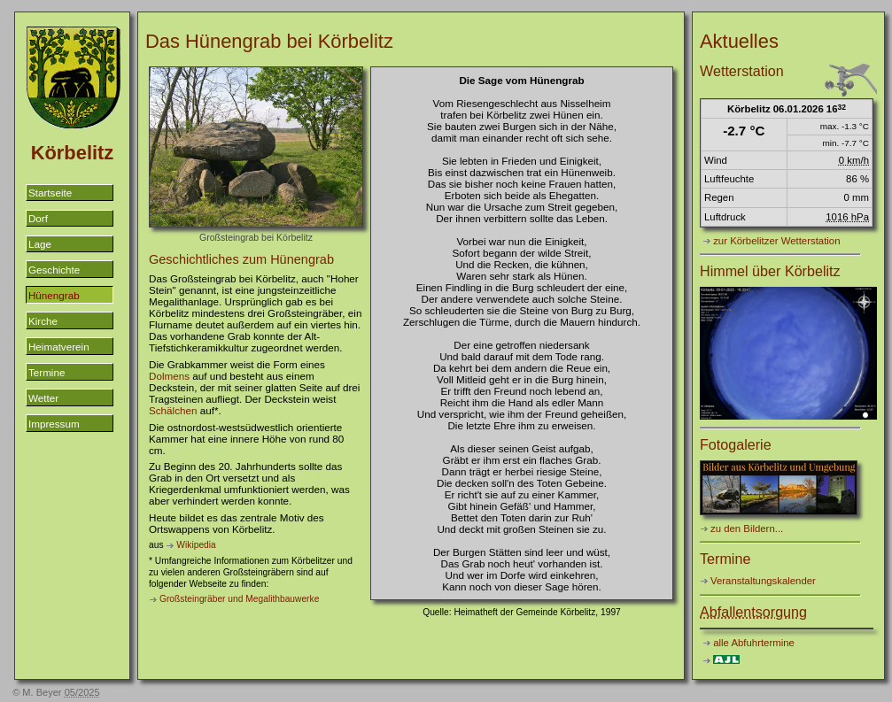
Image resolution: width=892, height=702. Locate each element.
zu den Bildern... (746, 528)
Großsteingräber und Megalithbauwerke (239, 599)
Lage (39, 244)
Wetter (43, 398)
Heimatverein (58, 346)
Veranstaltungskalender (763, 580)
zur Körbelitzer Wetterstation (776, 240)
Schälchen (173, 410)
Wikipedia (195, 545)
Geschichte (54, 269)
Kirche (43, 321)
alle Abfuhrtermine (754, 642)
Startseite (50, 192)
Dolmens (169, 376)
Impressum (54, 423)
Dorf (38, 218)
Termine (46, 372)
